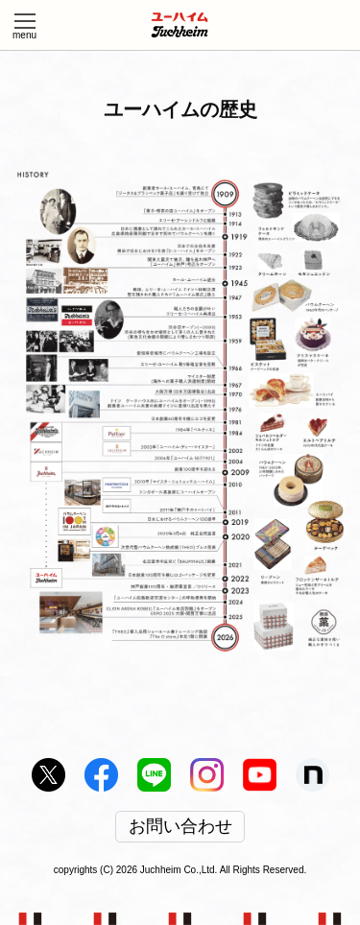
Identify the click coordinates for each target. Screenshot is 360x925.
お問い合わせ (180, 827)
